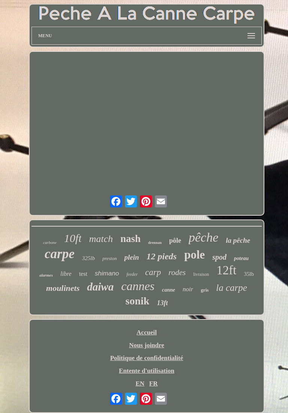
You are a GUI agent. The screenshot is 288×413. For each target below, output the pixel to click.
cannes (137, 286)
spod (219, 257)
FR (153, 383)
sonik (138, 301)
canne (168, 290)
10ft (73, 238)
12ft (226, 270)
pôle (175, 240)
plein (131, 257)
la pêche (238, 240)
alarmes (46, 275)
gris (204, 290)
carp (153, 272)
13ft (162, 303)
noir (188, 289)
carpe (60, 254)
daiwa (100, 287)
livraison (201, 274)
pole (194, 254)
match (101, 238)
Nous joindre (146, 345)
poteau (241, 258)
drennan (155, 243)
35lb (249, 274)
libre (66, 274)
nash (130, 238)
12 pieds (161, 256)
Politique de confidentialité (146, 358)
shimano (107, 273)
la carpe (231, 288)
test (83, 274)
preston (109, 258)
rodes (177, 272)
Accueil (146, 332)
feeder (132, 274)
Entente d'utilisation (146, 370)
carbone (50, 242)
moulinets (63, 288)
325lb (88, 258)
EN (139, 383)
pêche (203, 237)
